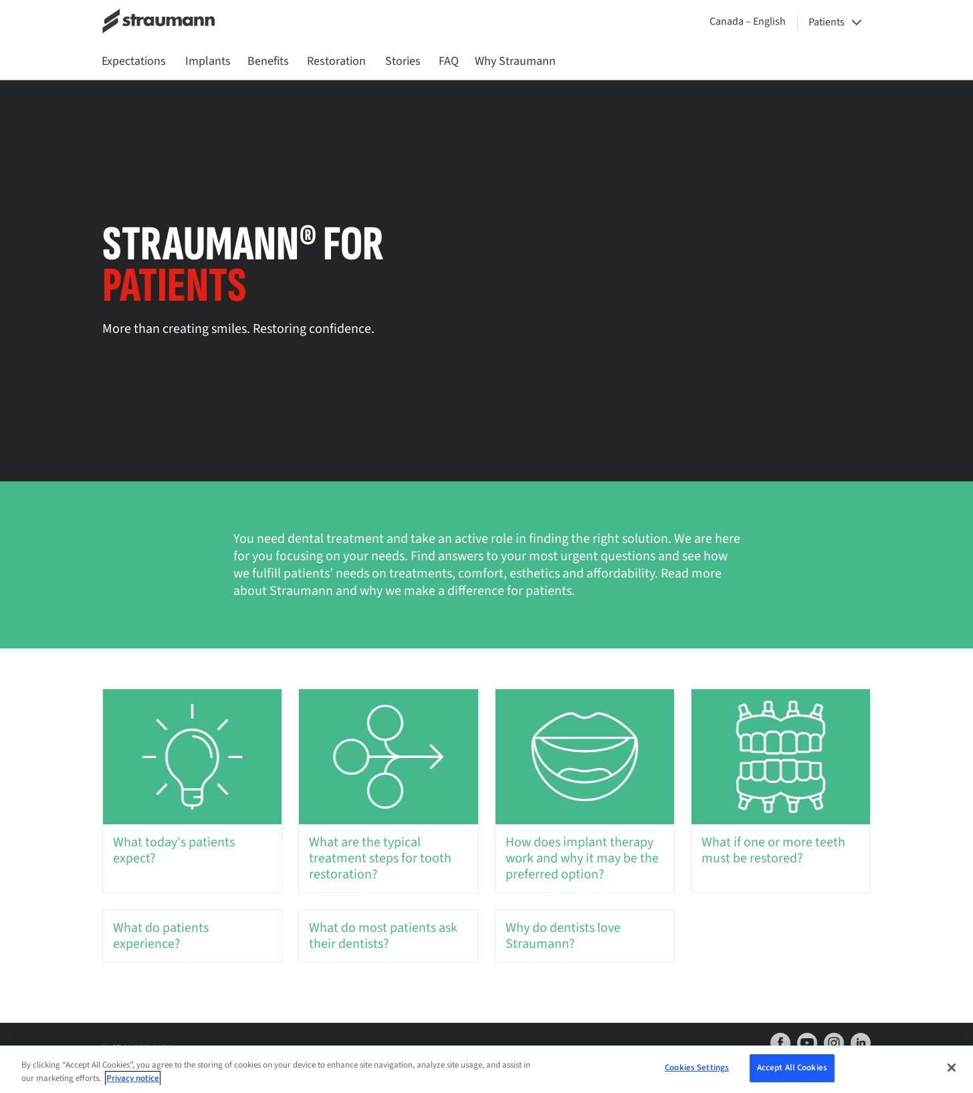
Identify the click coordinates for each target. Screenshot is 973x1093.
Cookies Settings (697, 1068)
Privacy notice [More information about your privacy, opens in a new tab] (132, 1078)
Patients (826, 22)
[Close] (951, 1067)
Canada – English (748, 21)
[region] (486, 1069)
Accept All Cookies (792, 1068)
